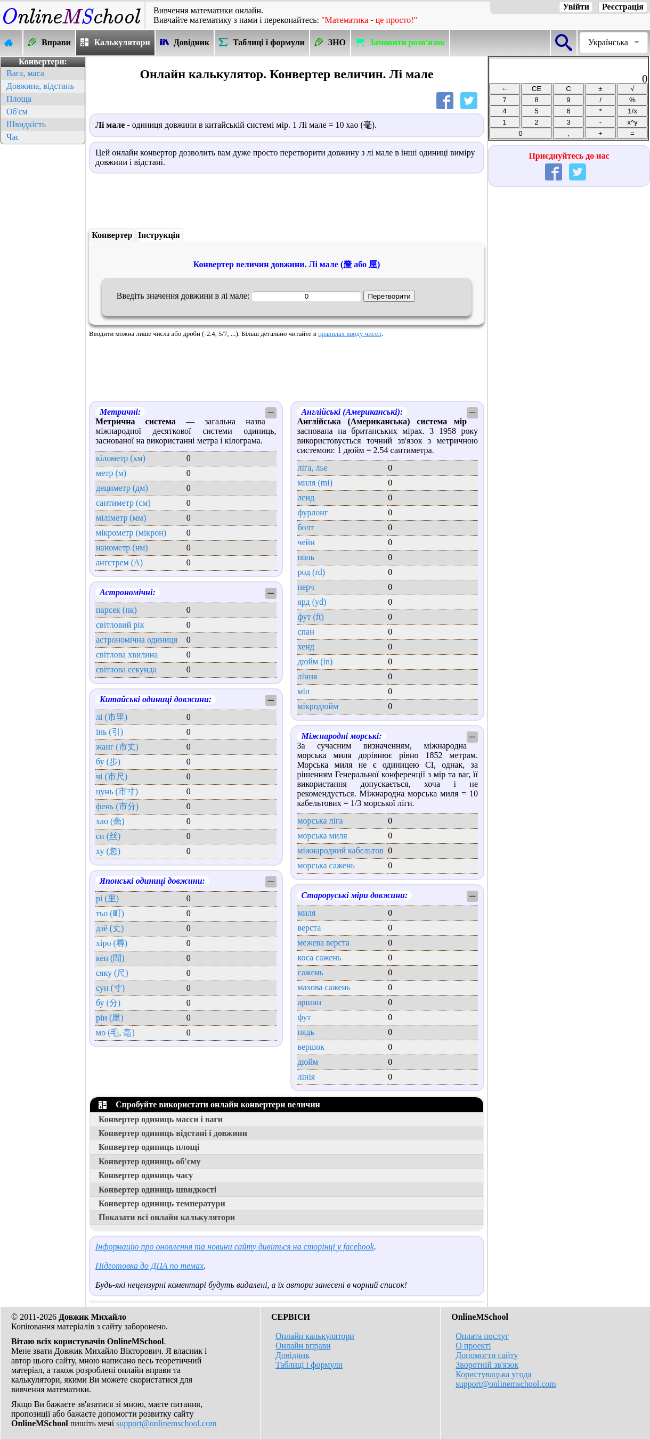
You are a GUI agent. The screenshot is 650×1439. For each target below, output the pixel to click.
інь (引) (109, 731)
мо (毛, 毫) (115, 1032)
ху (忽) (108, 851)
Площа (18, 98)
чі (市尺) (111, 776)
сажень (310, 972)
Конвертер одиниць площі (149, 1147)
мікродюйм (317, 706)
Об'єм (17, 111)
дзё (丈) (110, 928)
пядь (305, 1032)
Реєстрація (623, 6)
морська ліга (320, 820)
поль (305, 557)
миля (306, 912)
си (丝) (108, 836)
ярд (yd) (311, 601)
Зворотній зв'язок (487, 1364)
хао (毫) (110, 821)
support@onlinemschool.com (166, 1423)
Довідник (292, 1355)
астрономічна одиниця (136, 639)
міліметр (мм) (121, 517)
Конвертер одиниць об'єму (150, 1161)
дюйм (307, 1061)
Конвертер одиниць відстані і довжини (173, 1133)
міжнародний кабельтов (340, 850)
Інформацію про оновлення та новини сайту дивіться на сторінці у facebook (234, 1246)
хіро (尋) (111, 943)
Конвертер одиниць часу (146, 1175)
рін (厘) (110, 1017)
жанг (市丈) (117, 746)
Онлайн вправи (303, 1345)
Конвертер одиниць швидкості (157, 1189)
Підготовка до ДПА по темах (149, 1265)
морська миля (322, 835)
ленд (305, 497)
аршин (309, 1002)
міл (303, 691)
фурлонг (312, 512)
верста (309, 927)
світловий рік (120, 624)
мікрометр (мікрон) (131, 532)
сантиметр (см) (123, 502)
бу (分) (108, 1002)
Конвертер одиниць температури (162, 1203)
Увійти (576, 6)
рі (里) (107, 898)
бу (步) (108, 761)
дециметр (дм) (122, 487)
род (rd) (311, 572)
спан (305, 631)
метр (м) (111, 473)
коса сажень (319, 957)
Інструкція (159, 235)
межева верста (323, 942)
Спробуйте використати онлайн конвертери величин (209, 1104)
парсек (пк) (116, 609)
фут (304, 1017)
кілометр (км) (120, 458)
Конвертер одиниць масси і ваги (161, 1119)
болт (305, 527)
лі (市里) (111, 716)
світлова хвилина (127, 654)
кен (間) (110, 958)
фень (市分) (117, 806)
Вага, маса (25, 73)
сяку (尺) (112, 972)
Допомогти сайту (487, 1355)
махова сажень (323, 987)
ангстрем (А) (119, 562)
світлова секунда (126, 669)
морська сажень (325, 865)
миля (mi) (314, 482)
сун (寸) (110, 987)
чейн (305, 542)
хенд (305, 646)
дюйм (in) (314, 661)
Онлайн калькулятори (314, 1336)
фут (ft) (310, 616)
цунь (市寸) (117, 791)
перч (305, 586)
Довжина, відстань (40, 86)
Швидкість (26, 124)
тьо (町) (110, 913)
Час (13, 137)
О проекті (473, 1345)
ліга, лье (312, 467)
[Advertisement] (42, 306)
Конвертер (112, 235)
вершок (310, 1046)
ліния (307, 676)
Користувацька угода (493, 1374)
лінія (306, 1076)
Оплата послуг (482, 1336)
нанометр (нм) (122, 547)
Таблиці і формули (309, 1364)
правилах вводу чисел (349, 334)
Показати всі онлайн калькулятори (167, 1217)
